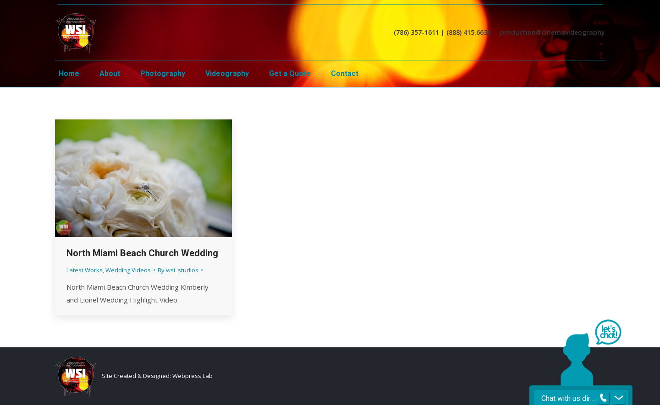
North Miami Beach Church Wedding (142, 253)
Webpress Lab (192, 376)
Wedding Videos (128, 270)
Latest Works (84, 270)
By (178, 270)
